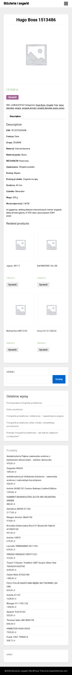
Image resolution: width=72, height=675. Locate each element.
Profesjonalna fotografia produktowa (24, 403)
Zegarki (49, 105)
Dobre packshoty (15, 409)
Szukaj (11, 372)
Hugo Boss (40, 105)
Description (15, 116)
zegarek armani (29, 108)
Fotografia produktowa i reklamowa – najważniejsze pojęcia (35, 416)
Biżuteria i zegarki (16, 3)
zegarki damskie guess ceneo (50, 108)
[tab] (15, 116)
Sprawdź (12, 97)
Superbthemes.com (58, 671)
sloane (18, 108)
